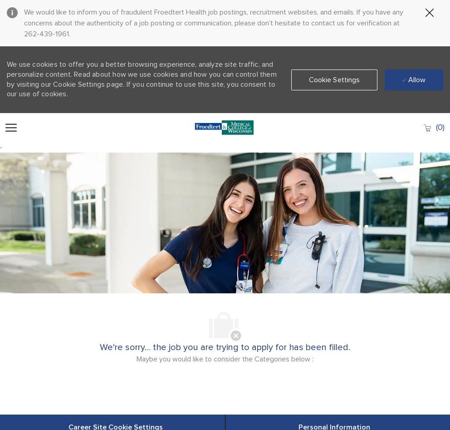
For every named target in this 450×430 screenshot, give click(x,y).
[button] (334, 79)
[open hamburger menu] (11, 127)
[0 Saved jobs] (434, 127)
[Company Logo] (225, 128)
